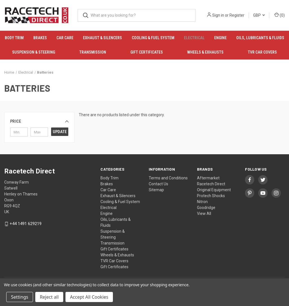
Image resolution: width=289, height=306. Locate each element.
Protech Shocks (211, 195)
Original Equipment (214, 190)
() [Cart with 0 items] (279, 14)
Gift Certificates (146, 52)
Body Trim (14, 38)
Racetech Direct (211, 184)
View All (204, 213)
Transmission (92, 52)
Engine (220, 38)
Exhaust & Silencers (102, 38)
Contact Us (158, 184)
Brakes (40, 38)
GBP (259, 15)
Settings (19, 297)
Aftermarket (208, 178)
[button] (39, 121)
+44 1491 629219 (25, 223)
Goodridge (206, 207)
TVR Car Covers (262, 52)
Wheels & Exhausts (205, 52)
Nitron (202, 201)
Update (60, 131)
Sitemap (156, 190)
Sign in (218, 15)
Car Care (64, 38)
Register (236, 15)
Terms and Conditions (168, 178)
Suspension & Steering (33, 52)
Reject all (49, 297)
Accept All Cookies (89, 297)
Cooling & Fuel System (153, 38)
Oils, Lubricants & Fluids (260, 38)
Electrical (194, 38)
